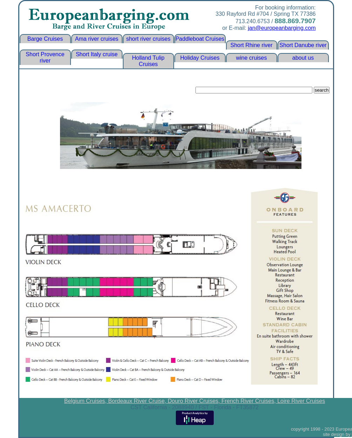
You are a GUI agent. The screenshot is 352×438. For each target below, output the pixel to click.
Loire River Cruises (301, 401)
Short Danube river (302, 45)
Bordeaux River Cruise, (138, 401)
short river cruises (148, 39)
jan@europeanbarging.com (282, 28)
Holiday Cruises (199, 58)
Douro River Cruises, (194, 401)
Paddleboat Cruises (200, 39)
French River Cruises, (249, 401)
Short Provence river (45, 57)
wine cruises (251, 58)
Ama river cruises (97, 39)
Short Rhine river (251, 45)
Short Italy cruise (97, 54)
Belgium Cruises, (86, 401)
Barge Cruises (45, 39)
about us (303, 58)
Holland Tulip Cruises (148, 61)
